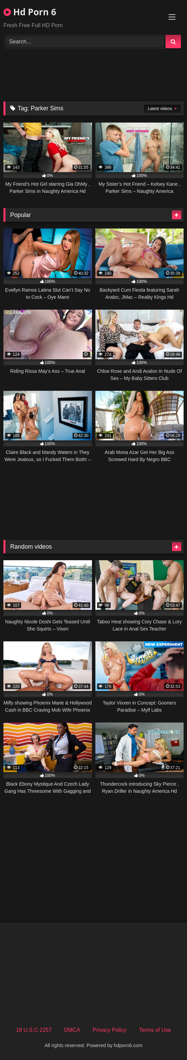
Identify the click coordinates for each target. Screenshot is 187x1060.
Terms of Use (155, 1030)
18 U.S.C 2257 (34, 1030)
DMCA (72, 1030)
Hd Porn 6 (29, 12)
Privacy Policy (110, 1030)
